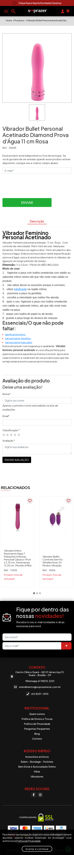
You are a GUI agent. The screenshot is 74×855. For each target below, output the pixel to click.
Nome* (6, 393)
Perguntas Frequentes (37, 728)
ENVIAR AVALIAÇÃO (17, 459)
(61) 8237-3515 (37, 694)
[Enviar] (66, 646)
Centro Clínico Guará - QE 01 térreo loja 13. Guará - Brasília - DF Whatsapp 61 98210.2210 (37, 676)
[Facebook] (33, 794)
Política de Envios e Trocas (37, 718)
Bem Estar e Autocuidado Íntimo (37, 766)
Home (9, 20)
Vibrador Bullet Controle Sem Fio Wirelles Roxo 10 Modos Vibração (53, 561)
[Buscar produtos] (13, 11)
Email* (5, 416)
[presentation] (27, 184)
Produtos (19, 20)
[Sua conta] (63, 11)
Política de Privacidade (37, 723)
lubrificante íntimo (15, 334)
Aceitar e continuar (37, 848)
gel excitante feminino (18, 338)
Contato (37, 738)
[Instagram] (40, 794)
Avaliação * (8, 440)
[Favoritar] (30, 501)
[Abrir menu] (6, 11)
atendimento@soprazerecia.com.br (37, 687)
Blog (37, 733)
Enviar (27, 202)
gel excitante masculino (18, 342)
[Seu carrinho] (68, 11)
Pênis (37, 771)
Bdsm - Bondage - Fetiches (37, 761)
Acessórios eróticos (37, 756)
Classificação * (11, 430)
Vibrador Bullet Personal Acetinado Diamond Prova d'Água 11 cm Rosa (47, 20)
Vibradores (37, 776)
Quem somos (37, 713)
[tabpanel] (18, 541)
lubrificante (20, 289)
